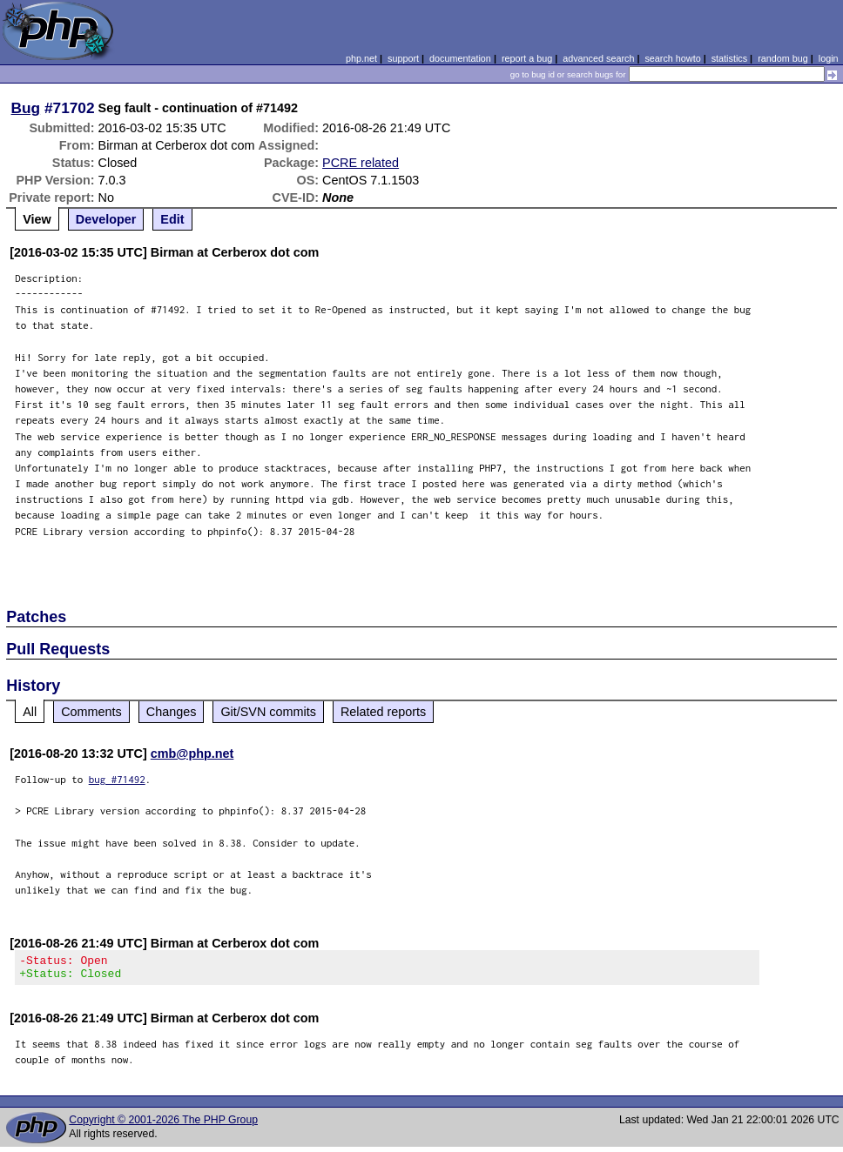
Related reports (383, 712)
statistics (729, 58)
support (403, 58)
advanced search (598, 58)
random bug (783, 58)
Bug (26, 108)
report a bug (527, 58)
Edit (172, 219)
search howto (672, 58)
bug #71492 (117, 779)
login (829, 58)
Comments (91, 712)
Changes (171, 712)
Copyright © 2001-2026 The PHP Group (163, 1125)
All (30, 712)
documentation (460, 58)
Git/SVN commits (268, 712)
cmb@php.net (192, 753)
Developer (106, 219)
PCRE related (360, 163)
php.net (361, 58)
